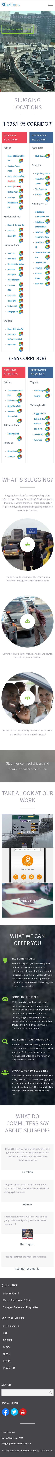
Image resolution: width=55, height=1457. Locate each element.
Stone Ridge (12, 451)
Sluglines (10, 5)
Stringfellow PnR (14, 406)
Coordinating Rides (25, 997)
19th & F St (38, 429)
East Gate (11, 456)
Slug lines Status (24, 958)
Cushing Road (13, 434)
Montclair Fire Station (15, 264)
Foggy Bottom (40, 413)
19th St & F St (40, 262)
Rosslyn (38, 194)
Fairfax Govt (12, 400)
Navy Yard (39, 284)
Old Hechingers (13, 280)
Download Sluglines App (17, 29)
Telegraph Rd (12, 312)
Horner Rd (11, 259)
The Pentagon (41, 189)
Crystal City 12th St (42, 173)
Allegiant (24, 1450)
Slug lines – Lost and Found (31, 1039)
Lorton (10, 186)
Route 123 (11, 295)
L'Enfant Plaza (39, 434)
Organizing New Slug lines (30, 1070)
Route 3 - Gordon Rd (15, 225)
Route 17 (11, 230)
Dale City (11, 253)
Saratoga (11, 197)
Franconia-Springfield (15, 176)
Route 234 (11, 301)
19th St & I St (40, 268)
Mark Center (40, 156)
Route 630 (11, 344)
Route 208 (11, 236)
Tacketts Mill (12, 306)
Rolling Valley (12, 192)
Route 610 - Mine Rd (15, 329)
